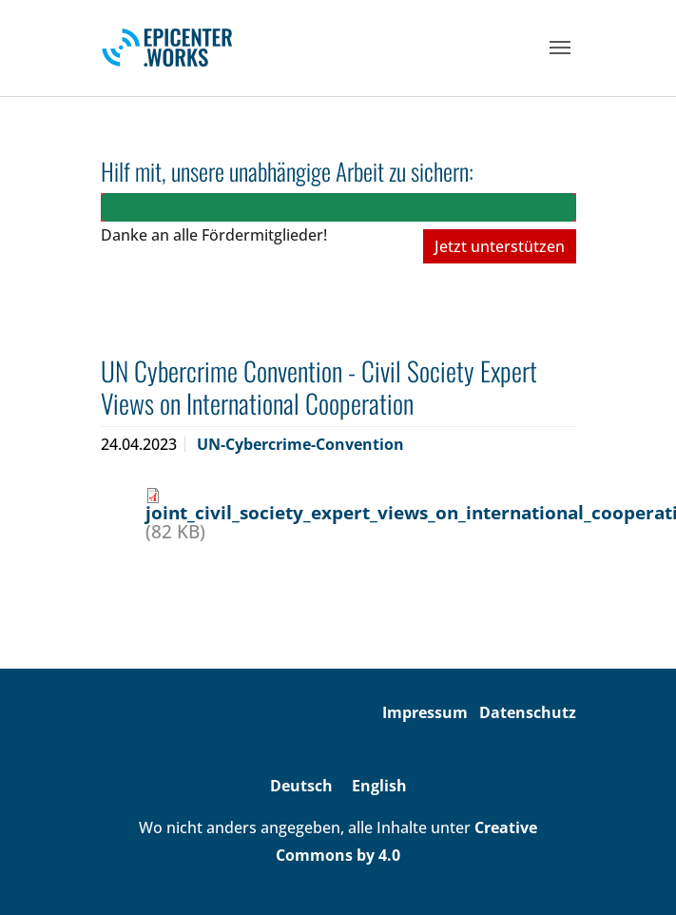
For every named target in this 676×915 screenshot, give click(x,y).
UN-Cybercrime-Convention (300, 444)
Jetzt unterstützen (500, 246)
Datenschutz (527, 712)
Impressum (425, 712)
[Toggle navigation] (560, 47)
